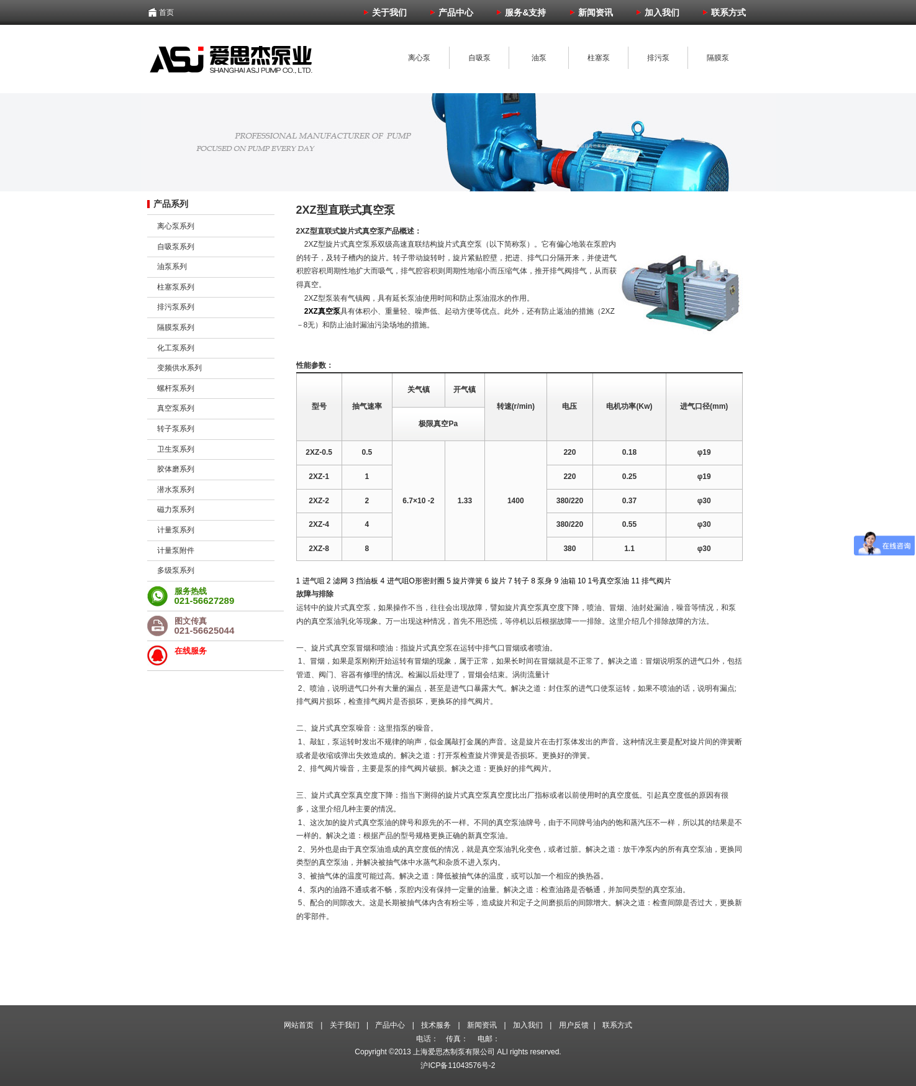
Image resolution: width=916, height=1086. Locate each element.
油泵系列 (172, 266)
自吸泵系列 (175, 246)
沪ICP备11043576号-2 (457, 1065)
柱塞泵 (598, 57)
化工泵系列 (175, 348)
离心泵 (419, 57)
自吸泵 (479, 57)
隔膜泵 (718, 57)
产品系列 (170, 204)
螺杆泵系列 (175, 388)
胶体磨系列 (175, 469)
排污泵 (658, 57)
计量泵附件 (175, 550)
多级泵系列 (175, 570)
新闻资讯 (482, 1025)
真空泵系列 (175, 408)
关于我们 (345, 1025)
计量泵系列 (175, 530)
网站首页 (299, 1025)
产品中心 (390, 1025)
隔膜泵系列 (175, 327)
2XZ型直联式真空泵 (345, 210)
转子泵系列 (175, 428)
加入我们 (528, 1025)
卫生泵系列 (175, 449)
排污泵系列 (175, 307)
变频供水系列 (179, 367)
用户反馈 (574, 1025)
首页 (166, 12)
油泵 (539, 57)
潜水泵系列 (175, 489)
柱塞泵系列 (175, 287)
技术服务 (436, 1025)
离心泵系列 (175, 226)
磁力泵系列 (175, 509)
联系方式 (617, 1025)
